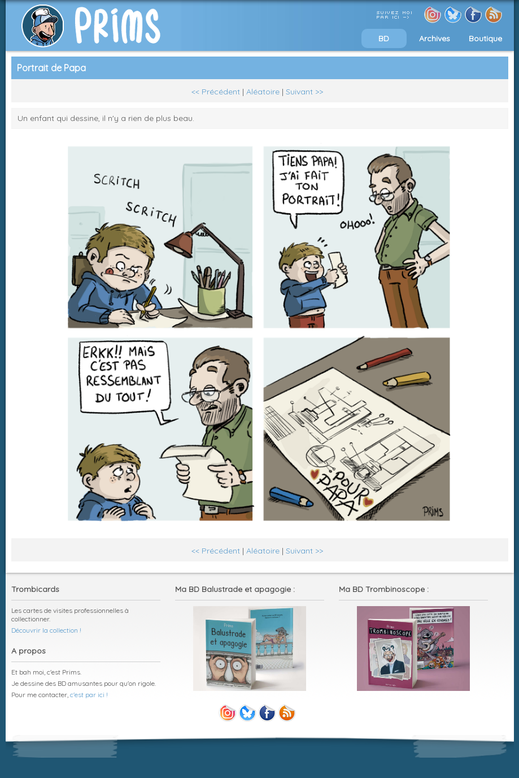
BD (383, 38)
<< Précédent (215, 92)
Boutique (485, 38)
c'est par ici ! (89, 694)
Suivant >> (304, 92)
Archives (434, 38)
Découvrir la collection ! (46, 630)
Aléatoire (263, 92)
